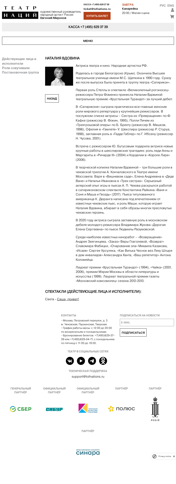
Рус (163, 5)
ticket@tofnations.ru (97, 9)
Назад (52, 98)
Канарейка (130, 8)
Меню (88, 41)
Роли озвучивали (16, 68)
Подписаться (133, 332)
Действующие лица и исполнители (19, 61)
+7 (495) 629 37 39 (100, 4)
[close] (174, 456)
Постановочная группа (20, 72)
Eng (170, 5)
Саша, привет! (68, 299)
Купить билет (97, 16)
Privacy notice (164, 456)
